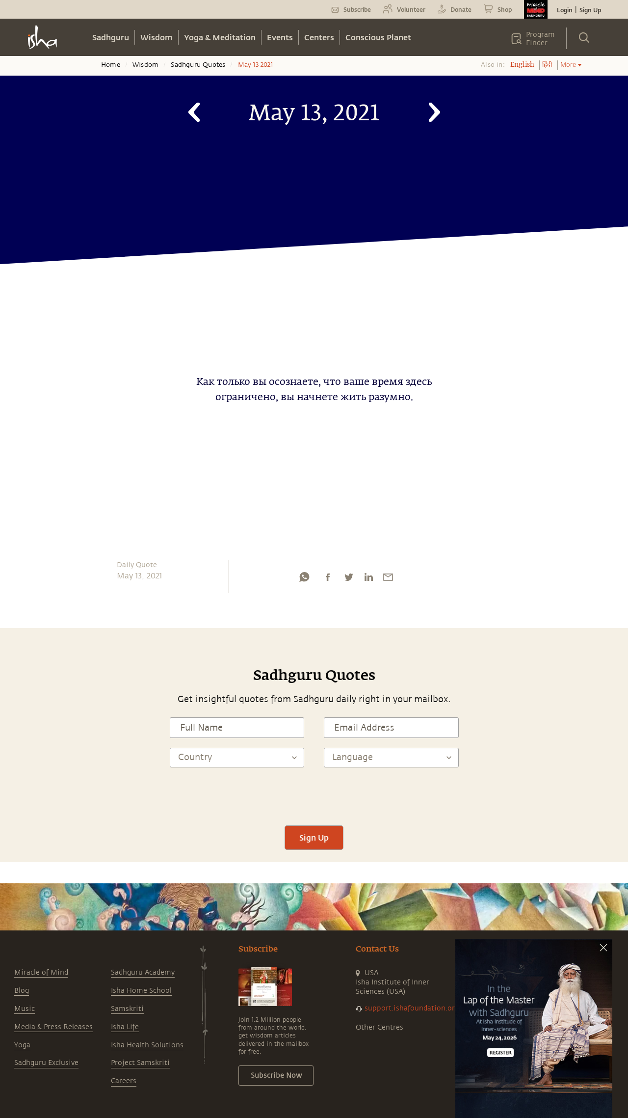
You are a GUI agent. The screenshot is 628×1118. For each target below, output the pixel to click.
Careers (123, 1081)
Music (24, 1008)
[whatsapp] (304, 579)
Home (110, 64)
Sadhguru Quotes (198, 64)
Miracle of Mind (41, 972)
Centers (319, 37)
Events (280, 37)
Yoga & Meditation (220, 37)
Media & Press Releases (53, 1027)
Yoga (22, 1045)
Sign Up (590, 10)
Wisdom (156, 37)
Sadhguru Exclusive (46, 1062)
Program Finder (540, 39)
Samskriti (127, 1008)
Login (565, 10)
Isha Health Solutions (147, 1045)
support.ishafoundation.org (412, 1008)
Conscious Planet (378, 37)
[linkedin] (368, 579)
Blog (21, 990)
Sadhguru (110, 37)
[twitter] (348, 579)
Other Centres (379, 1027)
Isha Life (125, 1027)
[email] (388, 579)
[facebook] (327, 579)
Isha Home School (141, 990)
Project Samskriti (140, 1062)
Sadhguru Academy (143, 972)
